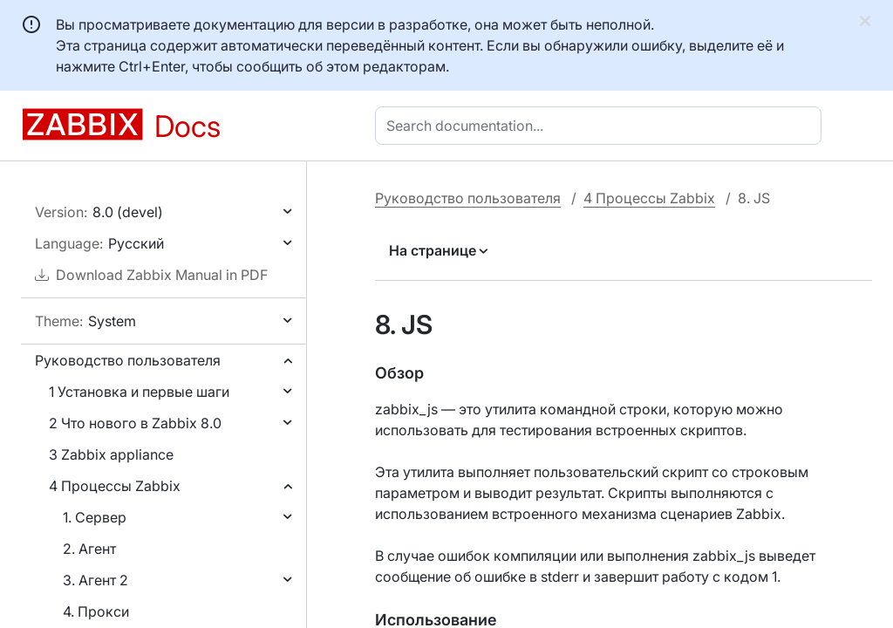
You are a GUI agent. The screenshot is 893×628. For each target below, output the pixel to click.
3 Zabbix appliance (111, 454)
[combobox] (601, 125)
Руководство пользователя (128, 360)
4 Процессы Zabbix (115, 486)
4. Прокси (96, 611)
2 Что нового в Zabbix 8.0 (135, 423)
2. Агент (89, 548)
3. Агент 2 (95, 580)
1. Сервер (94, 517)
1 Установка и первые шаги (139, 391)
